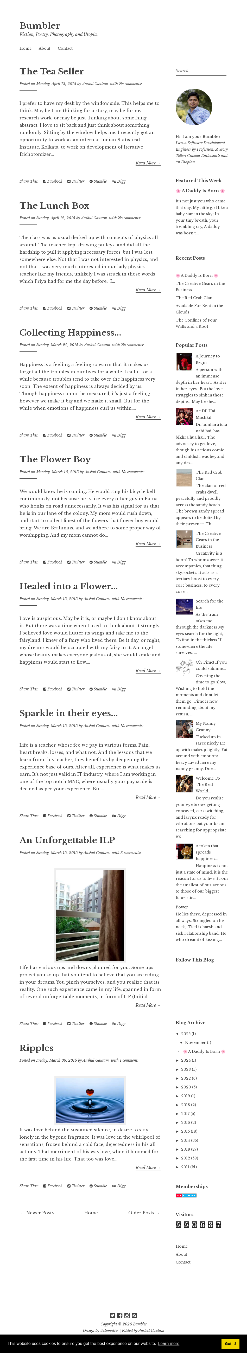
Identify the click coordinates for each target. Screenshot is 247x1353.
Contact (65, 48)
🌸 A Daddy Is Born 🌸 (200, 190)
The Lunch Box (55, 206)
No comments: (130, 83)
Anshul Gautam (151, 1330)
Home (25, 48)
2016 (186, 1122)
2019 (186, 1096)
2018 (186, 1104)
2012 (186, 1158)
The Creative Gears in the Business (208, 540)
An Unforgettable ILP (67, 840)
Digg (119, 181)
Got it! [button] (230, 1344)
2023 (186, 1069)
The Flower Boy (55, 459)
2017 (186, 1113)
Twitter (75, 181)
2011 (185, 1167)
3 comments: (131, 852)
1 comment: (129, 1060)
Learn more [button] (168, 1343)
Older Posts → (144, 1212)
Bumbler (40, 26)
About (44, 48)
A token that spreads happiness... (207, 852)
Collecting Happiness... (70, 333)
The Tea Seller (52, 71)
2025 (186, 1033)
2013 (186, 1149)
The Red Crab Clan (194, 298)
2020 (186, 1087)
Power (182, 907)
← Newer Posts (37, 1212)
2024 (186, 1060)
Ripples (36, 1048)
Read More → (148, 162)
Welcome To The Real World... (208, 784)
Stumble (98, 181)
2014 (186, 1140)
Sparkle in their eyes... (69, 713)
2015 (186, 1131)
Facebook (52, 181)
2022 (186, 1078)
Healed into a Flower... (69, 586)
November (196, 1042)
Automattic (109, 1330)
